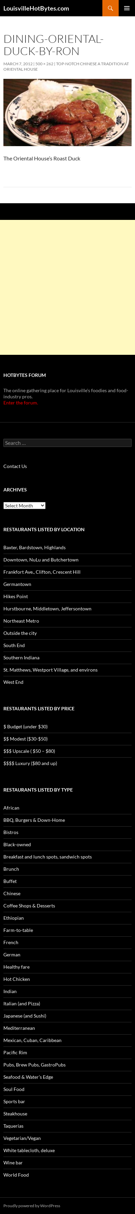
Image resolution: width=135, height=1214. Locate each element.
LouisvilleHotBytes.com (36, 8)
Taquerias (13, 1126)
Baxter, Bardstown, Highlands (34, 547)
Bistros (10, 832)
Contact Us (15, 466)
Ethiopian (13, 918)
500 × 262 (44, 63)
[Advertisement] (67, 287)
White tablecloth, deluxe (29, 1150)
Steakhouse (15, 1113)
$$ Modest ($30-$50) (25, 739)
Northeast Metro (21, 621)
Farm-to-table (18, 930)
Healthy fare (16, 967)
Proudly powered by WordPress (31, 1205)
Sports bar (14, 1101)
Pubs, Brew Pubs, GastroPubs (34, 1065)
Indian (10, 991)
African (11, 808)
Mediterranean (19, 1028)
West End (13, 682)
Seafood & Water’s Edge (28, 1077)
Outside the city (20, 633)
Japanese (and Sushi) (24, 1016)
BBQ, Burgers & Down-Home (34, 820)
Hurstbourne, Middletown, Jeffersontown (47, 608)
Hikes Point (15, 596)
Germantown (17, 584)
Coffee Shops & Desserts (29, 905)
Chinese (11, 893)
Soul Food (13, 1089)
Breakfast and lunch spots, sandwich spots (47, 857)
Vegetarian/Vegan (22, 1138)
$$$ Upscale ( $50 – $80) (29, 751)
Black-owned (17, 844)
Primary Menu (127, 8)
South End (14, 645)
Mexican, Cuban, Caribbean (32, 1040)
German (11, 954)
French (10, 942)
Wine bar (13, 1162)
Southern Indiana (21, 657)
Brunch (11, 869)
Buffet (10, 881)
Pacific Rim (15, 1052)
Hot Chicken (16, 979)
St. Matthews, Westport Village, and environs (50, 670)
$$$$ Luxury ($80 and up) (30, 763)
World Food (16, 1175)
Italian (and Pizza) (21, 1003)
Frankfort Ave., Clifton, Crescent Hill (42, 572)
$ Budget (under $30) (25, 726)
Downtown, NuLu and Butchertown (41, 559)
